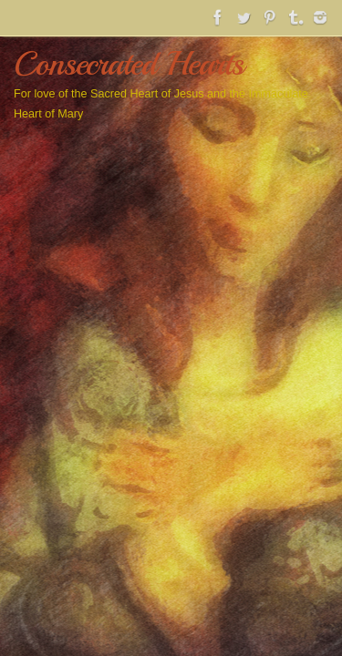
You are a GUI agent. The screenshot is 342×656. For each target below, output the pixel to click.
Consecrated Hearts (129, 64)
